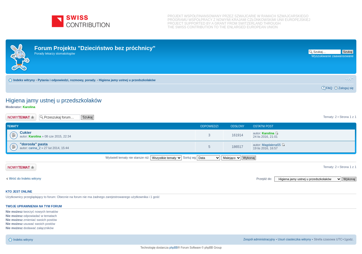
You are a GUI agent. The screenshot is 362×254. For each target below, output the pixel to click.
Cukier (25, 132)
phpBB (173, 247)
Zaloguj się (346, 88)
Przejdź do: (264, 178)
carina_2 (34, 148)
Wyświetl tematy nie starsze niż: (143, 157)
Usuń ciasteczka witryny (294, 239)
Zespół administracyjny (259, 239)
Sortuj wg (201, 157)
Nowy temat (21, 117)
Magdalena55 (271, 145)
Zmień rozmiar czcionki (349, 78)
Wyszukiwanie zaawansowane (333, 56)
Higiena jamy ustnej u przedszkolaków (127, 80)
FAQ (329, 88)
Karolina (29, 107)
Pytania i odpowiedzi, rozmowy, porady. (67, 80)
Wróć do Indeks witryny (25, 178)
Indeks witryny (24, 80)
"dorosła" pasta (34, 144)
